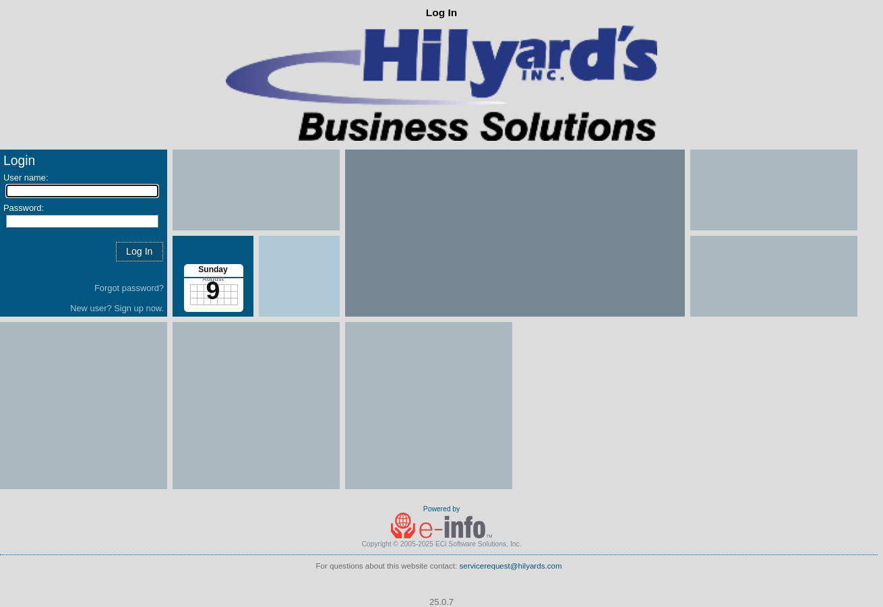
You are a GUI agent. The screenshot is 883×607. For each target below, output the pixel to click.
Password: (23, 208)
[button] (139, 251)
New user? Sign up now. (117, 308)
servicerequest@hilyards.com (511, 566)
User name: (26, 177)
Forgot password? (129, 288)
